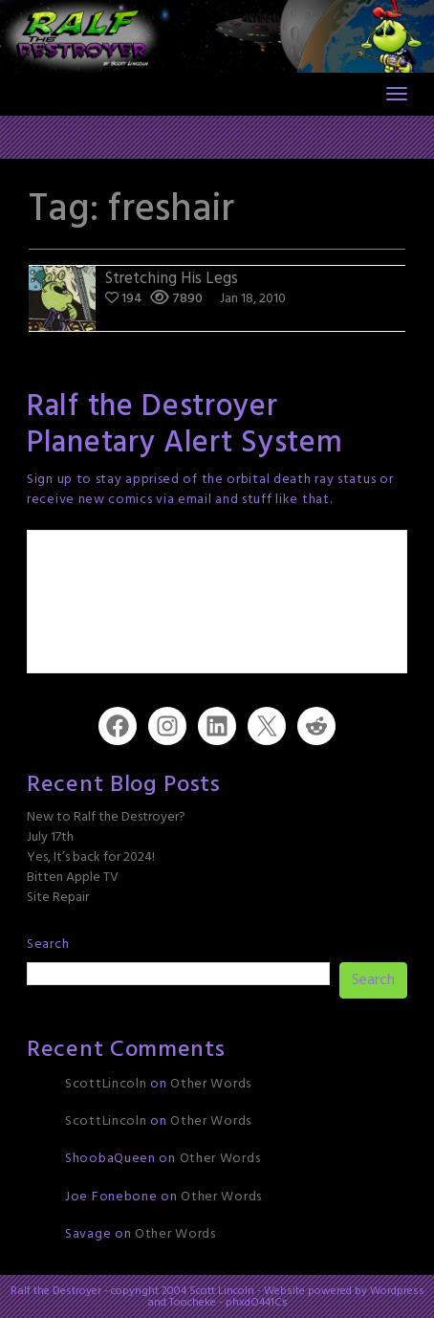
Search (48, 944)
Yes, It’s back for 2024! (91, 857)
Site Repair (58, 898)
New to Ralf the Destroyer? (106, 817)
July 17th (50, 837)
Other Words (210, 1084)
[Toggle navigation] (397, 93)
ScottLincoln (105, 1084)
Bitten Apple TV (73, 878)
